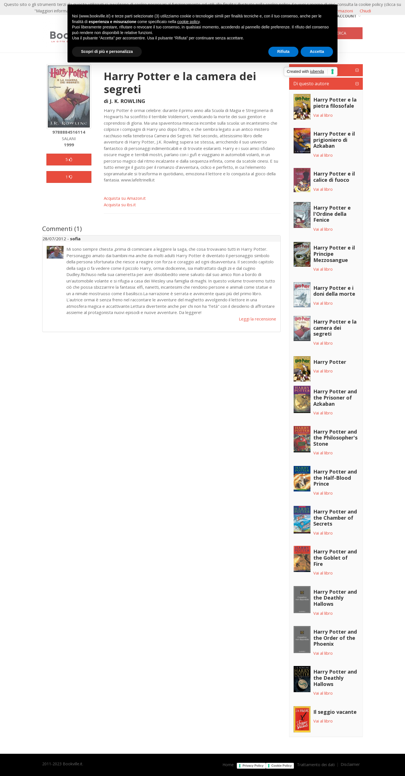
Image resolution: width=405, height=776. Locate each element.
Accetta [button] (317, 51)
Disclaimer (350, 764)
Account (345, 16)
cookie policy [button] (188, 21)
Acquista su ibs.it (120, 204)
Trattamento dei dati (316, 764)
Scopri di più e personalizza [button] (107, 51)
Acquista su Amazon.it (125, 198)
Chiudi (365, 11)
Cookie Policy (281, 765)
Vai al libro (323, 115)
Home (228, 764)
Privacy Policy (253, 765)
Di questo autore (311, 83)
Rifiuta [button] (283, 51)
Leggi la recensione (257, 319)
